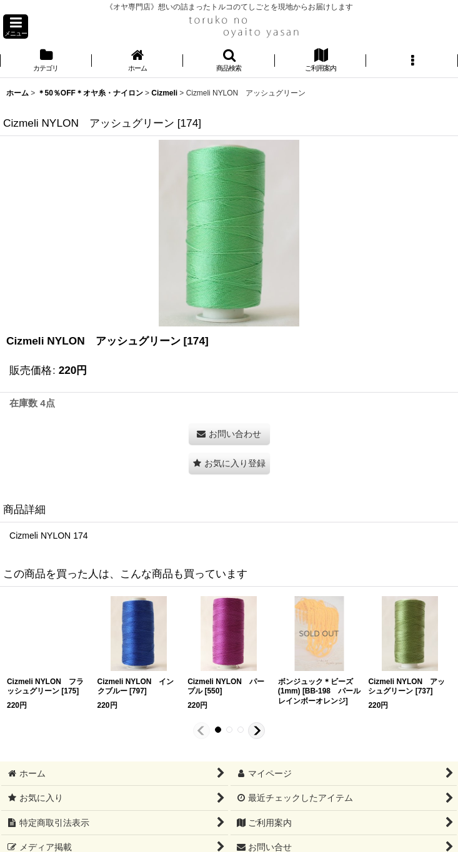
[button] (15, 26)
